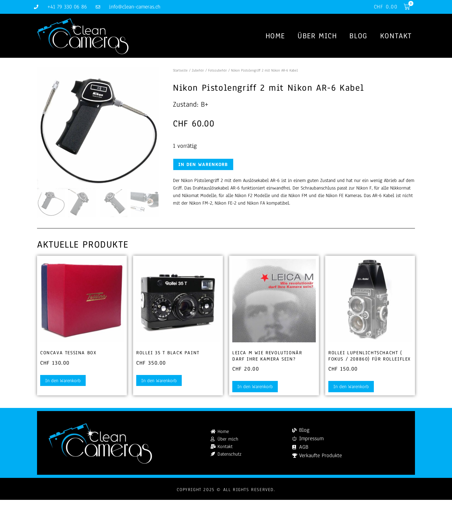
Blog (358, 36)
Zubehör (198, 70)
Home (275, 36)
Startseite (180, 70)
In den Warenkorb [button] (63, 380)
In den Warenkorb (203, 164)
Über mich (317, 36)
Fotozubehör (217, 70)
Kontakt (396, 36)
